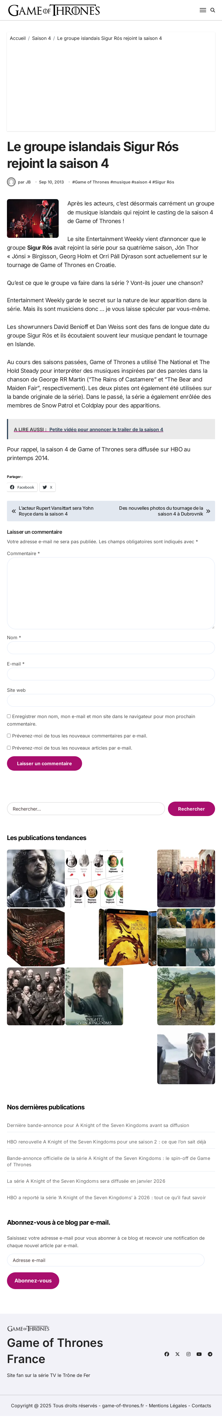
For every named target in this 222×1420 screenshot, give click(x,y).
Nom (14, 641)
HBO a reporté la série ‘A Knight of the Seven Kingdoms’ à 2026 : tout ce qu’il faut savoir (106, 1201)
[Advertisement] (112, 85)
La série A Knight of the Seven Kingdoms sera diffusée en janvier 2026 (86, 1185)
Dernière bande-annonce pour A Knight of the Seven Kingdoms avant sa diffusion (98, 1129)
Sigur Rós (164, 185)
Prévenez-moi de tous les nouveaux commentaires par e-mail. (79, 740)
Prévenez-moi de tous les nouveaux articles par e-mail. (72, 752)
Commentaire (23, 557)
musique (121, 185)
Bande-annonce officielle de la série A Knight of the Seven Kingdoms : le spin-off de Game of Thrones (108, 1165)
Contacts (201, 1409)
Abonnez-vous (33, 1285)
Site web (16, 694)
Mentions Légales (168, 1409)
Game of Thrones (92, 185)
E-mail (16, 668)
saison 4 (142, 185)
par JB (19, 186)
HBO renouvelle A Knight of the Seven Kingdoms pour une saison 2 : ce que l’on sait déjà (106, 1146)
